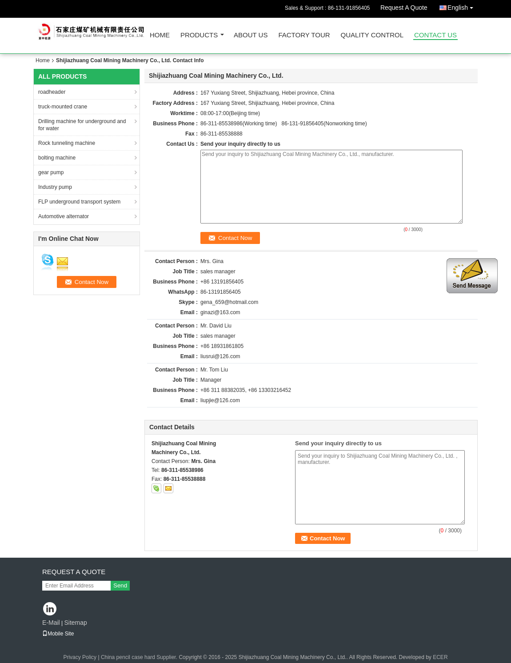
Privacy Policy (79, 657)
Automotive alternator (63, 216)
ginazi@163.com (220, 312)
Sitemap (75, 622)
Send (120, 585)
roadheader (51, 92)
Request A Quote (403, 7)
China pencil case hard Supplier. (140, 657)
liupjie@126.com (220, 400)
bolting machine (57, 158)
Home (160, 35)
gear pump (51, 172)
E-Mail (51, 622)
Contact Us (435, 35)
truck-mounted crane (62, 107)
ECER (440, 657)
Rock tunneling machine (66, 143)
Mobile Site (58, 634)
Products (199, 35)
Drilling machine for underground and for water (82, 125)
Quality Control (372, 35)
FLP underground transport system (79, 202)
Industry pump (55, 187)
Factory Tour (304, 35)
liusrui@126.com (220, 356)
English (462, 6)
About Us (250, 35)
